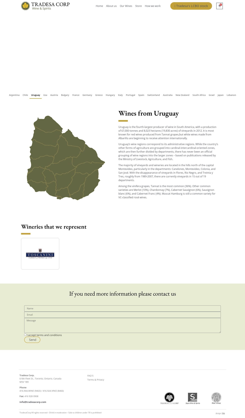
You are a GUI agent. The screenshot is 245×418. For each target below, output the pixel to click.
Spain (141, 95)
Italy (120, 95)
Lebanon (231, 95)
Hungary (110, 95)
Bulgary (65, 95)
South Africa (199, 95)
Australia (167, 95)
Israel (212, 95)
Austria (54, 95)
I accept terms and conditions (44, 335)
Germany (87, 95)
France (75, 95)
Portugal (130, 95)
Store (138, 6)
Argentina (14, 95)
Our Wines (126, 6)
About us (111, 6)
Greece (99, 95)
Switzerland (153, 95)
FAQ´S (90, 375)
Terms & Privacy (95, 379)
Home (99, 6)
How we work (152, 6)
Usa (45, 95)
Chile (25, 95)
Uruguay (35, 95)
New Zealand (182, 95)
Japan (221, 95)
